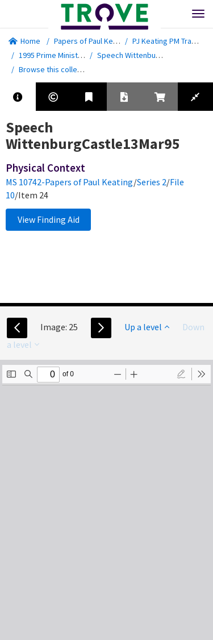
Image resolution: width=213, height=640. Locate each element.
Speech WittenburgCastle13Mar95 (155, 55)
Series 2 (151, 182)
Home (24, 41)
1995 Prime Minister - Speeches (72, 55)
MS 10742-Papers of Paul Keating (69, 182)
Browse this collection (60, 69)
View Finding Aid (49, 219)
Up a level (146, 327)
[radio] (181, 374)
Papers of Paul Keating (92, 41)
